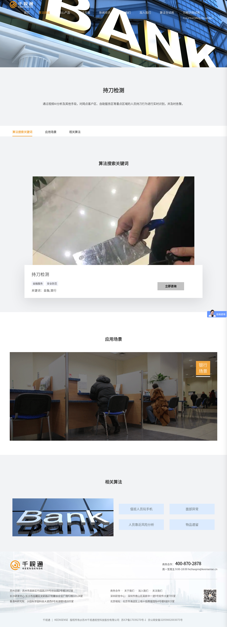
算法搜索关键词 (22, 132)
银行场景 (203, 367)
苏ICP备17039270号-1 (133, 620)
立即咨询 (170, 286)
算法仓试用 (167, 12)
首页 (27, 12)
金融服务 (38, 283)
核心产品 (64, 12)
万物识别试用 (198, 15)
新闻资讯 (104, 12)
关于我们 (125, 12)
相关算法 (75, 132)
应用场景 (50, 132)
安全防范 (52, 283)
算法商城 (44, 12)
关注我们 (157, 590)
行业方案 (84, 12)
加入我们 (145, 12)
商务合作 (115, 590)
